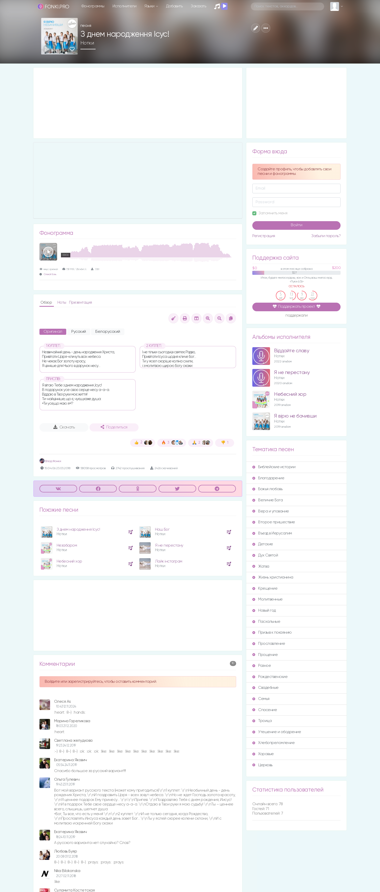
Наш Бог (162, 529)
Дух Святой (265, 555)
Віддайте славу (291, 351)
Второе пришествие (273, 522)
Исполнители (125, 6)
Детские (262, 544)
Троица (262, 721)
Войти (296, 225)
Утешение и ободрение (276, 732)
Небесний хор (69, 561)
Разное (261, 666)
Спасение (264, 710)
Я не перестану (169, 545)
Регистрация (263, 236)
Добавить (174, 6)
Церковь (262, 765)
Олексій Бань (50, 274)
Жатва (260, 566)
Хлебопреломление (273, 743)
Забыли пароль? (326, 236)
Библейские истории (273, 467)
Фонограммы (92, 6)
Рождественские (269, 677)
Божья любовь (267, 489)
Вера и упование (270, 511)
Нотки (87, 43)
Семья (261, 699)
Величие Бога (267, 500)
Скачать (64, 427)
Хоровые (263, 754)
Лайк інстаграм (168, 561)
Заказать (198, 6)
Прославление (268, 644)
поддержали (296, 316)
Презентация (80, 302)
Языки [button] (149, 6)
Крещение (264, 588)
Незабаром (67, 545)
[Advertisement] (137, 103)
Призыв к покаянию (272, 632)
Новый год (264, 610)
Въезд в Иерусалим (272, 533)
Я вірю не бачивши (295, 416)
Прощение (265, 655)
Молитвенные (267, 599)
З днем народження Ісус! (78, 529)
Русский (78, 332)
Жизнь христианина (272, 577)
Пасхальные (266, 622)
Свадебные (265, 688)
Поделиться (114, 427)
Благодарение (268, 478)
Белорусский (107, 332)
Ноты (62, 302)
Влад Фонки (50, 461)
